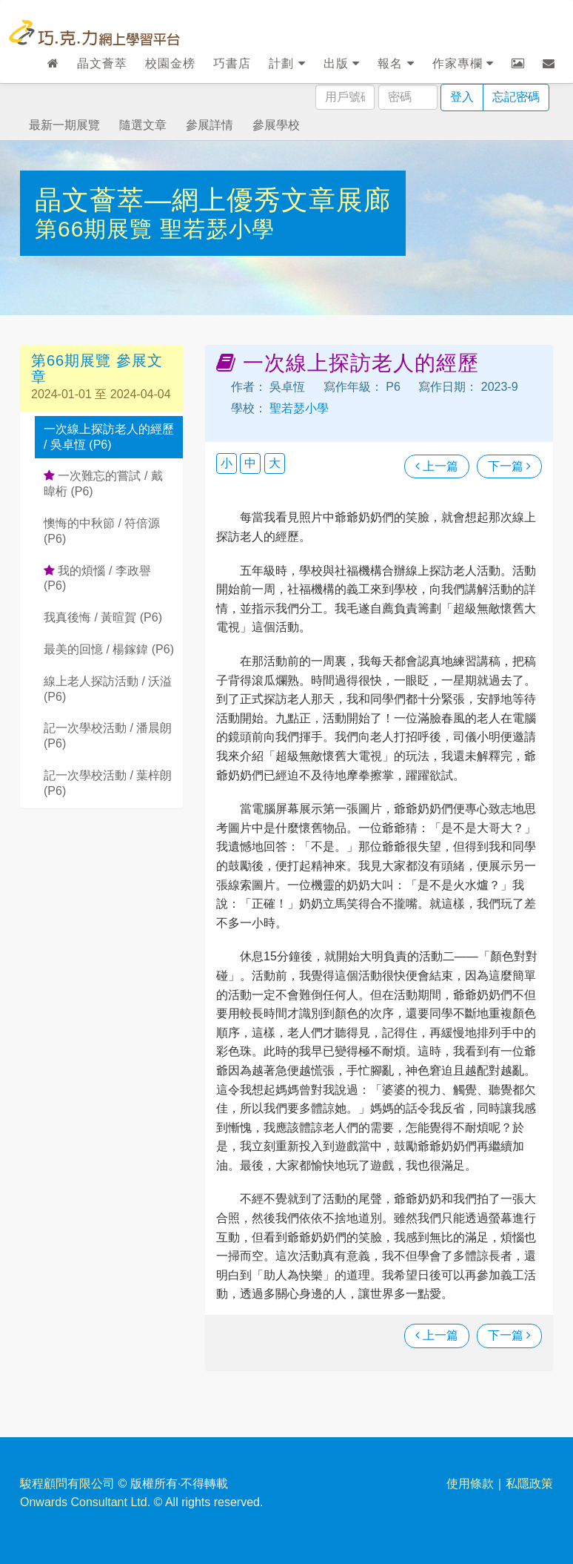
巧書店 (232, 63)
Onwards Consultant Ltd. (85, 1502)
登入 (462, 96)
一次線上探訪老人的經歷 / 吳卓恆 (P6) (109, 437)
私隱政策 (529, 1483)
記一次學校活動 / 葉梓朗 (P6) (108, 783)
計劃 (287, 63)
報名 (396, 63)
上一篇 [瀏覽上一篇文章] (436, 466)
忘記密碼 (516, 96)
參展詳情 (209, 125)
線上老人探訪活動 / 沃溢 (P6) (108, 689)
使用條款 (470, 1483)
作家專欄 (463, 63)
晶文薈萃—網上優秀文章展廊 (213, 200)
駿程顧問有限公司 (67, 1483)
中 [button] (250, 463)
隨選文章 (143, 125)
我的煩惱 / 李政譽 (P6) (97, 578)
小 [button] (226, 463)
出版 (342, 63)
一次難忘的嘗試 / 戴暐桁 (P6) (103, 483)
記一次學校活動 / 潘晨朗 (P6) (108, 736)
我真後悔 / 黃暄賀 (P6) (103, 617)
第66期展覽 (97, 229)
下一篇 (509, 466)
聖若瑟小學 (217, 229)
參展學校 (276, 125)
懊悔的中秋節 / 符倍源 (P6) (102, 531)
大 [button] (275, 463)
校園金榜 (170, 63)
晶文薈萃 (102, 63)
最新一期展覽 (64, 125)
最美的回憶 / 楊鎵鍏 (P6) (109, 649)
